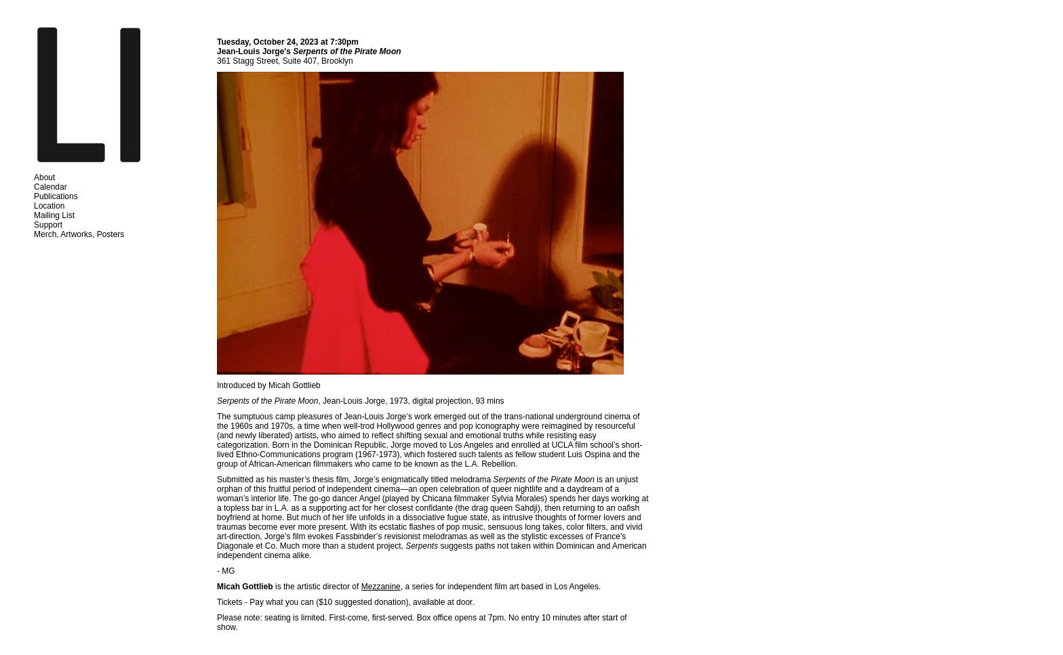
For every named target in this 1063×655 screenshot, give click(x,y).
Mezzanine (381, 586)
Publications (56, 196)
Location (49, 206)
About (44, 177)
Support (48, 225)
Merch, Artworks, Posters (79, 234)
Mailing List (54, 215)
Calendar (50, 187)
